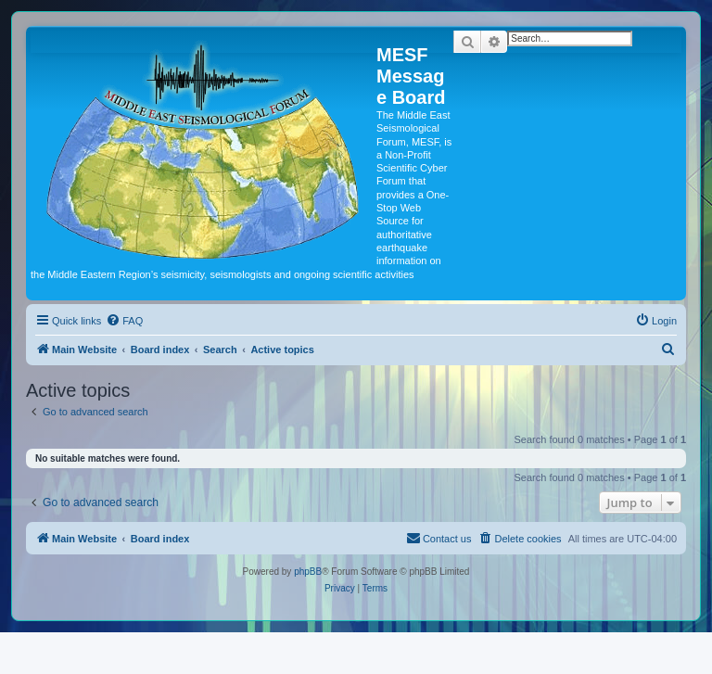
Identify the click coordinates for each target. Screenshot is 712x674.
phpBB (308, 571)
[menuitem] (124, 321)
